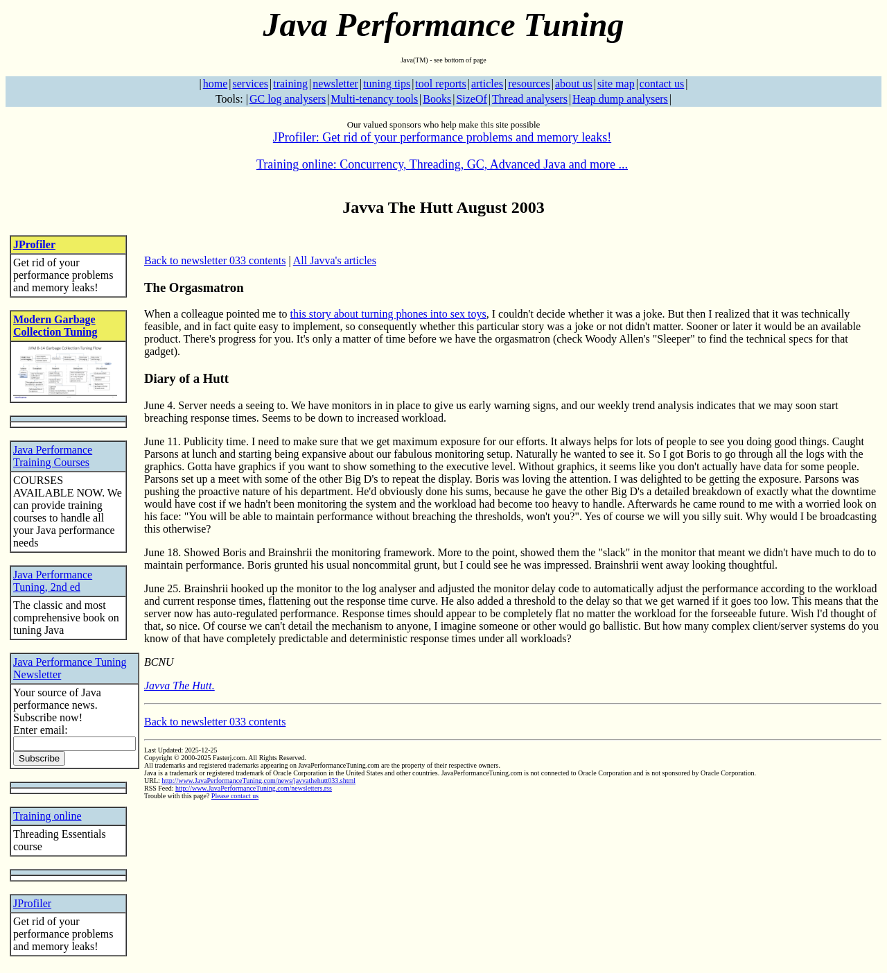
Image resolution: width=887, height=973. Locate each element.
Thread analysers (530, 99)
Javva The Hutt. (179, 685)
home (215, 83)
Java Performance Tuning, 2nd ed (52, 581)
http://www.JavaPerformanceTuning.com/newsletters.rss (253, 788)
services (250, 83)
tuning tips (386, 83)
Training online (47, 816)
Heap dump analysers (620, 99)
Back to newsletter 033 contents (215, 260)
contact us (662, 83)
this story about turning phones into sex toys (388, 314)
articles (487, 83)
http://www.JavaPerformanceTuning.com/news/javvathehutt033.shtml (258, 780)
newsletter (335, 83)
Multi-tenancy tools (374, 99)
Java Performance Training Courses (52, 456)
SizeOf (471, 99)
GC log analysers (287, 99)
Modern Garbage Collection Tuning (55, 325)
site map (616, 83)
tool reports (440, 83)
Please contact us (234, 796)
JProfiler (34, 244)
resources (529, 83)
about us (573, 83)
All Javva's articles (334, 260)
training (290, 83)
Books (437, 99)
